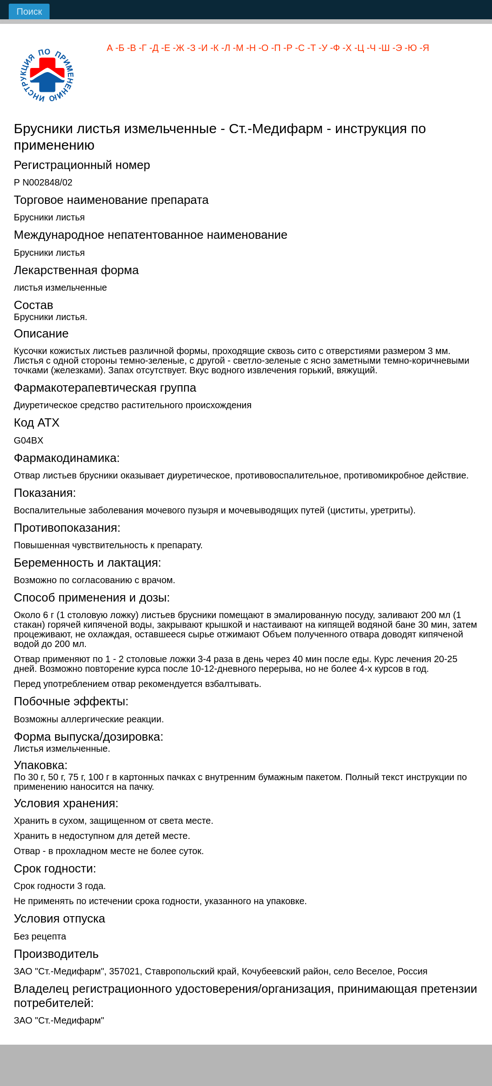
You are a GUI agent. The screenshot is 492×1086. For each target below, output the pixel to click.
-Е (164, 48)
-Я (423, 48)
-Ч (370, 48)
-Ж (177, 48)
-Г (141, 48)
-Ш (383, 48)
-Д (153, 48)
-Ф (333, 48)
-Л (224, 48)
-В (130, 48)
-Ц (358, 48)
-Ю (409, 48)
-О (262, 48)
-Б (118, 48)
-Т (310, 48)
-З (190, 48)
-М (237, 48)
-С (298, 48)
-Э (396, 48)
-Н (250, 48)
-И (202, 48)
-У (321, 48)
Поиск (29, 11)
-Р (287, 48)
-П (274, 48)
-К (213, 48)
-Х (346, 48)
